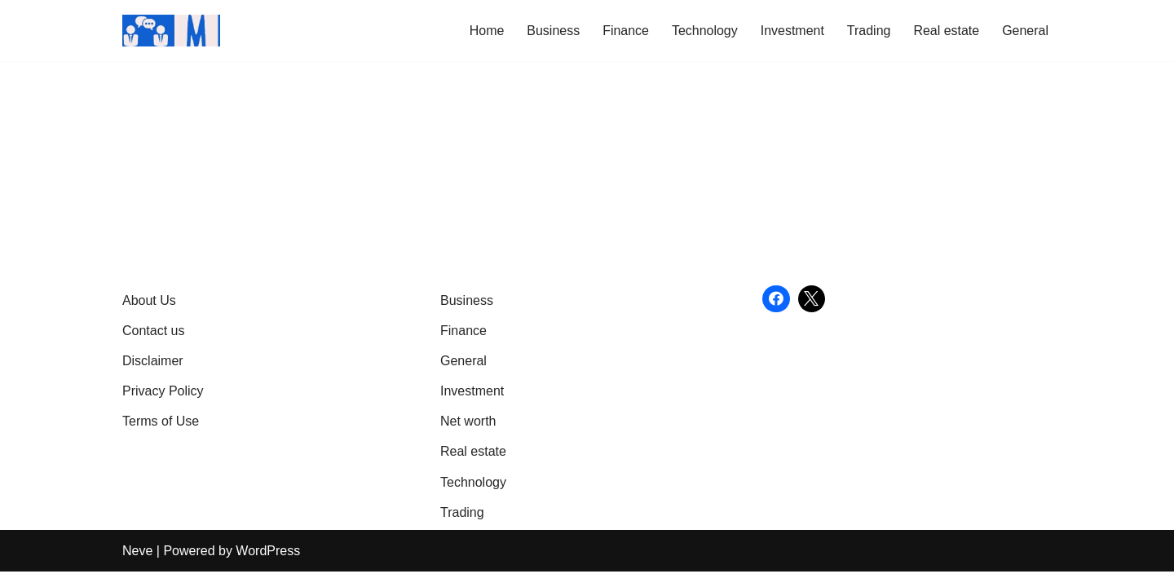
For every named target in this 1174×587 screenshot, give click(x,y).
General (1025, 31)
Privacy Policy (163, 406)
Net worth (468, 437)
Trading (868, 31)
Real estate (946, 31)
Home (486, 31)
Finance (625, 31)
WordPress (268, 566)
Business (552, 31)
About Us (149, 315)
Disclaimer (152, 376)
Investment (791, 31)
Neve (137, 566)
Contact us (153, 346)
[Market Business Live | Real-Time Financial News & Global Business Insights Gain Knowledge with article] (171, 30)
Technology (704, 31)
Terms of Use (160, 437)
